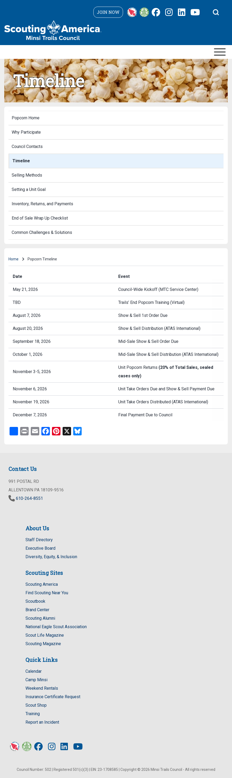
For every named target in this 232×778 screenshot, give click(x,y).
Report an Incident (42, 722)
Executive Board (40, 548)
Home (13, 259)
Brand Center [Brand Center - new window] (37, 609)
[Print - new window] (24, 430)
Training (32, 713)
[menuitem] (116, 118)
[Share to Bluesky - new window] (77, 430)
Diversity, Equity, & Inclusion (51, 556)
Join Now (108, 12)
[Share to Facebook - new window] (45, 430)
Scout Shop (36, 705)
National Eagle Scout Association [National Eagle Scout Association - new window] (56, 626)
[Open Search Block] (216, 12)
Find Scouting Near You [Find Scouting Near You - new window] (46, 592)
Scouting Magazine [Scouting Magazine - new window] (43, 643)
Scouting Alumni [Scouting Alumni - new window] (40, 618)
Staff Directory (39, 539)
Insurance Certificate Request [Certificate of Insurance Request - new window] (52, 696)
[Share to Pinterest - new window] (56, 430)
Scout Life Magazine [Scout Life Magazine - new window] (44, 635)
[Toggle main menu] (116, 52)
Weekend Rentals (41, 688)
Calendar (33, 671)
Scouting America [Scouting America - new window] (41, 584)
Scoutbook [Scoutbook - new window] (35, 601)
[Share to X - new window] (67, 430)
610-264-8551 (29, 498)
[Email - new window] (35, 430)
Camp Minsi (36, 679)
